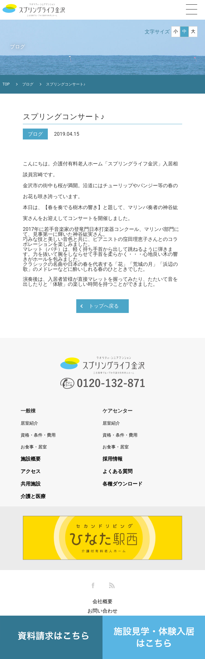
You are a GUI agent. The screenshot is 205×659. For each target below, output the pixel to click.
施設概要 (31, 458)
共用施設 (31, 483)
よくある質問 (117, 471)
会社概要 (102, 601)
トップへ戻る (104, 306)
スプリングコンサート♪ (65, 84)
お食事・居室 (34, 447)
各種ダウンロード (122, 483)
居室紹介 (29, 423)
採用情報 (112, 458)
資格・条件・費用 (38, 435)
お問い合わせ (103, 611)
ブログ (27, 84)
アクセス (31, 471)
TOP (6, 84)
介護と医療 (33, 496)
